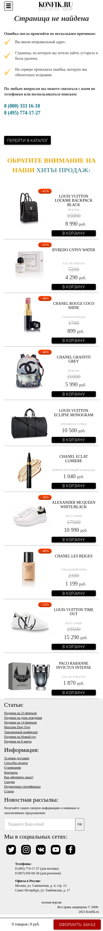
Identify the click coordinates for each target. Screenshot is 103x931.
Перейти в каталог (27, 140)
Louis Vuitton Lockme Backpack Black (74, 200)
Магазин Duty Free (17, 727)
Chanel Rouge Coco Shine (73, 306)
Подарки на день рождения (23, 718)
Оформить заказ (77, 924)
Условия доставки (16, 758)
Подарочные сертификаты (22, 786)
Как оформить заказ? (18, 777)
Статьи (9, 791)
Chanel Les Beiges (74, 556)
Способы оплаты (16, 763)
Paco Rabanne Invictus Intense (73, 665)
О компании (12, 768)
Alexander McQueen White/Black (73, 504)
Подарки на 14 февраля (20, 722)
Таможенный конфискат (21, 732)
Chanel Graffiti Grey (74, 359)
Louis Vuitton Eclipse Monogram (73, 413)
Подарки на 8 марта (18, 741)
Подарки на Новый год (20, 737)
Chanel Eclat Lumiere (74, 458)
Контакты (11, 772)
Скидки (9, 782)
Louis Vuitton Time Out (73, 612)
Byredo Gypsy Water (73, 250)
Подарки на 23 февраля (20, 713)
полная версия (51, 902)
